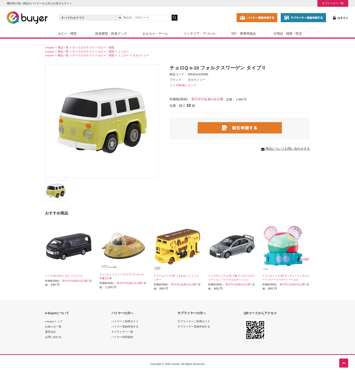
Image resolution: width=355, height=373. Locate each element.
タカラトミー (141, 55)
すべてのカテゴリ (83, 47)
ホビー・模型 (67, 33)
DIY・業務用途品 (243, 33)
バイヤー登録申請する (125, 326)
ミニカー (123, 51)
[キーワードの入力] (147, 18)
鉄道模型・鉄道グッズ (111, 33)
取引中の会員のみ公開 (207, 99)
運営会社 (50, 331)
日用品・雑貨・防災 (287, 33)
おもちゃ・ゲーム (155, 33)
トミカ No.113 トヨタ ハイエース (64, 275)
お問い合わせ (53, 336)
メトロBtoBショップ (183, 85)
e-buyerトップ (53, 321)
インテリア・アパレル (199, 33)
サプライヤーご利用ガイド (194, 321)
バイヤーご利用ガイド (125, 321)
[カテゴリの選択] (90, 18)
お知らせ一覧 (53, 326)
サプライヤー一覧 (333, 3)
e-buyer (49, 47)
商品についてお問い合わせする (288, 148)
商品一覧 (63, 47)
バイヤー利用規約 (122, 336)
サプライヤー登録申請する (194, 326)
